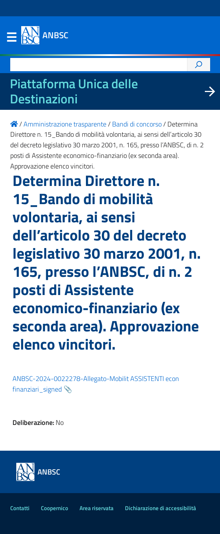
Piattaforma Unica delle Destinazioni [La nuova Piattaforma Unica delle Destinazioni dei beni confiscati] (74, 91)
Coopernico (54, 508)
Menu (11, 37)
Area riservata (97, 508)
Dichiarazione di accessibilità (160, 508)
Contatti (20, 508)
